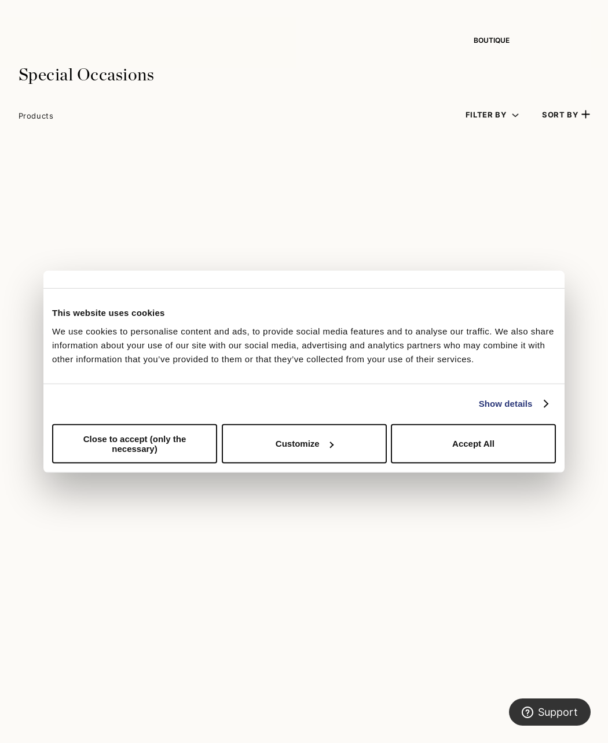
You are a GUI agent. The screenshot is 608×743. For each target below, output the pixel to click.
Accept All (473, 443)
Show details (506, 404)
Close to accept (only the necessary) (134, 443)
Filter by (486, 115)
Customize (305, 443)
